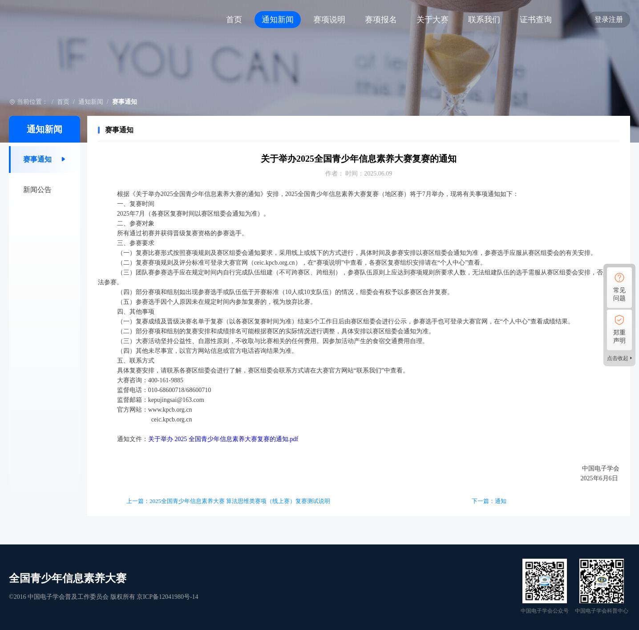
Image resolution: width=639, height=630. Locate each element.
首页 (234, 19)
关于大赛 (433, 19)
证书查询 (536, 19)
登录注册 (609, 19)
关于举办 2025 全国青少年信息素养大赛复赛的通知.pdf (223, 439)
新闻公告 (37, 189)
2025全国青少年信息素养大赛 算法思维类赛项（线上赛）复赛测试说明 (240, 501)
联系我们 (484, 19)
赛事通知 (37, 159)
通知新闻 (278, 19)
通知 (500, 501)
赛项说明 (329, 19)
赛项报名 (381, 19)
